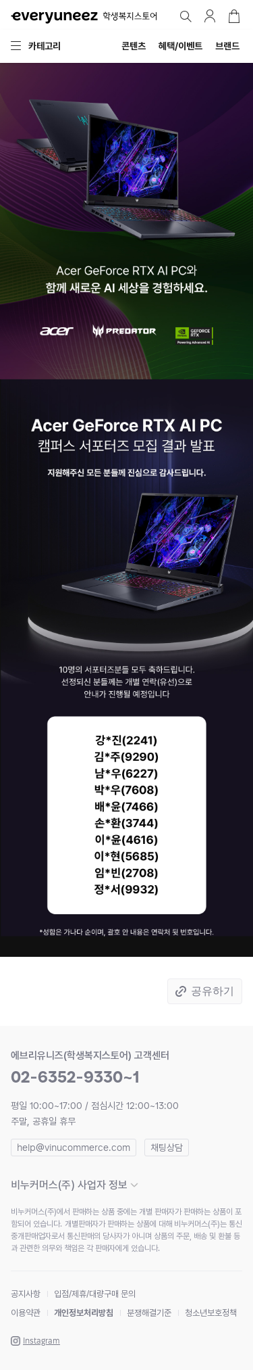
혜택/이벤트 (180, 46)
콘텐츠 (133, 46)
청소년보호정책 (211, 1313)
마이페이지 (210, 16)
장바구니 (234, 16)
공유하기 (212, 991)
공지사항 (25, 1294)
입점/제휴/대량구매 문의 (95, 1294)
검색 (185, 16)
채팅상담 (166, 1147)
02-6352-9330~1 (75, 1077)
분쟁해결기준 (149, 1313)
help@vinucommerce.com (73, 1147)
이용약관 (25, 1313)
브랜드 (227, 46)
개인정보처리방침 (83, 1313)
